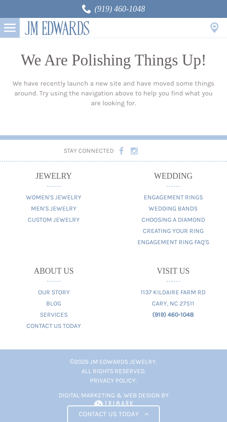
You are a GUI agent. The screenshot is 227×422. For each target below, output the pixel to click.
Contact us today (113, 414)
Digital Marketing (87, 395)
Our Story (54, 292)
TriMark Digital (113, 404)
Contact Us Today (53, 326)
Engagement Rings (173, 197)
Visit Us (214, 27)
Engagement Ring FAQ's (173, 242)
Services (54, 314)
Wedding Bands (173, 208)
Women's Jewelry (53, 197)
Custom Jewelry (54, 219)
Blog (53, 303)
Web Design (142, 395)
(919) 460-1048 (119, 8)
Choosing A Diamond (173, 219)
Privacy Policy (113, 380)
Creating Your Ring (173, 231)
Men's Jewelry (54, 208)
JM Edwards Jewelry (57, 28)
